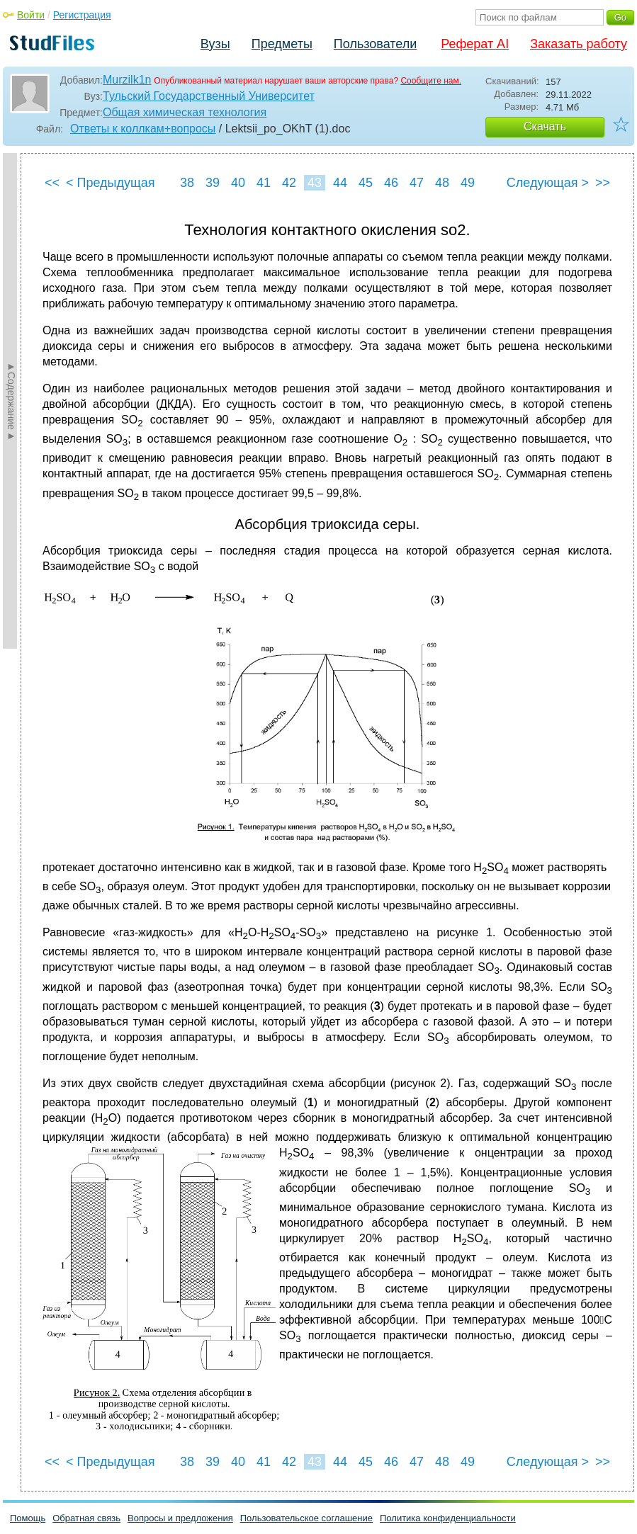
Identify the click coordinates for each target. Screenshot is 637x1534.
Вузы (215, 44)
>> (602, 183)
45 (366, 183)
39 (212, 183)
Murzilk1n (127, 80)
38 (187, 183)
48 (442, 183)
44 (340, 183)
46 (391, 183)
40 (238, 183)
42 (289, 183)
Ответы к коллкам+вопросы (142, 129)
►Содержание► (11, 400)
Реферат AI (475, 44)
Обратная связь (86, 1518)
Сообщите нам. (430, 80)
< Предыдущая (110, 183)
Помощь (27, 1518)
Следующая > (548, 183)
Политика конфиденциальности (448, 1518)
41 (264, 183)
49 (468, 183)
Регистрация (82, 15)
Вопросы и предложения (180, 1518)
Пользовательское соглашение (306, 1518)
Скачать (545, 126)
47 (417, 183)
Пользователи (375, 44)
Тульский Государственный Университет (209, 96)
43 (315, 183)
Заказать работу (578, 44)
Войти (31, 15)
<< (52, 183)
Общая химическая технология (184, 112)
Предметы (282, 44)
